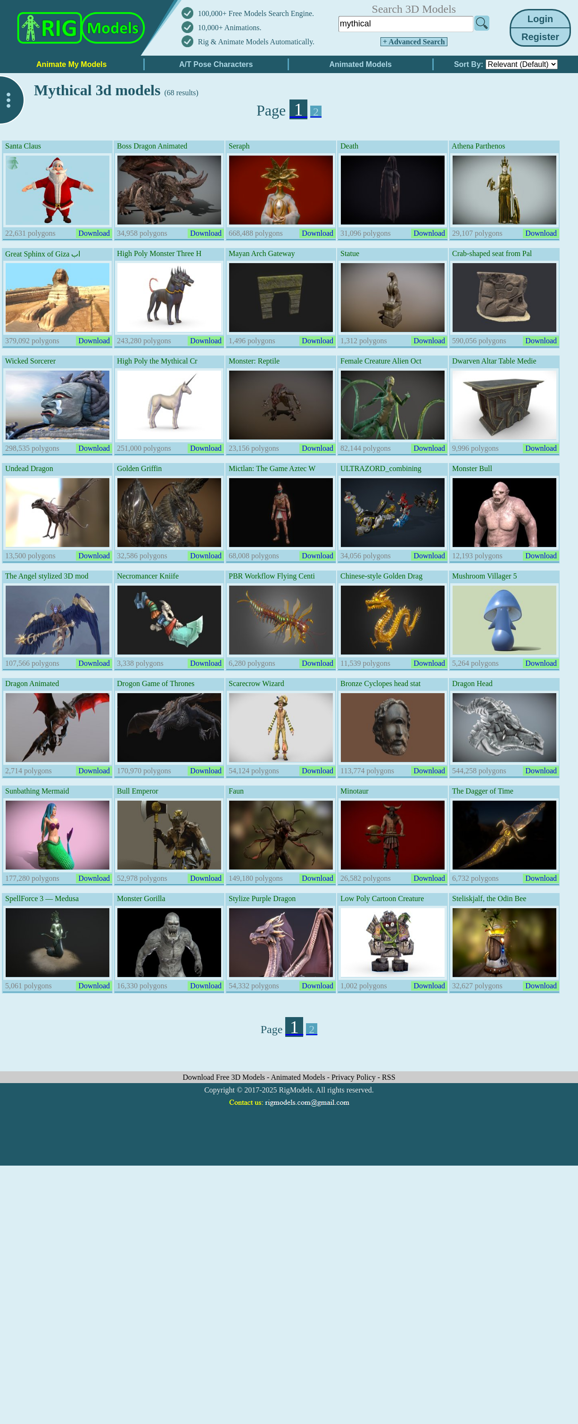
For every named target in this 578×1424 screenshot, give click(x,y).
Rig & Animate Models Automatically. (256, 42)
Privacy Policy (354, 1077)
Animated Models (299, 1077)
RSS (388, 1077)
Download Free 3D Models (224, 1077)
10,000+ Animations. (230, 28)
